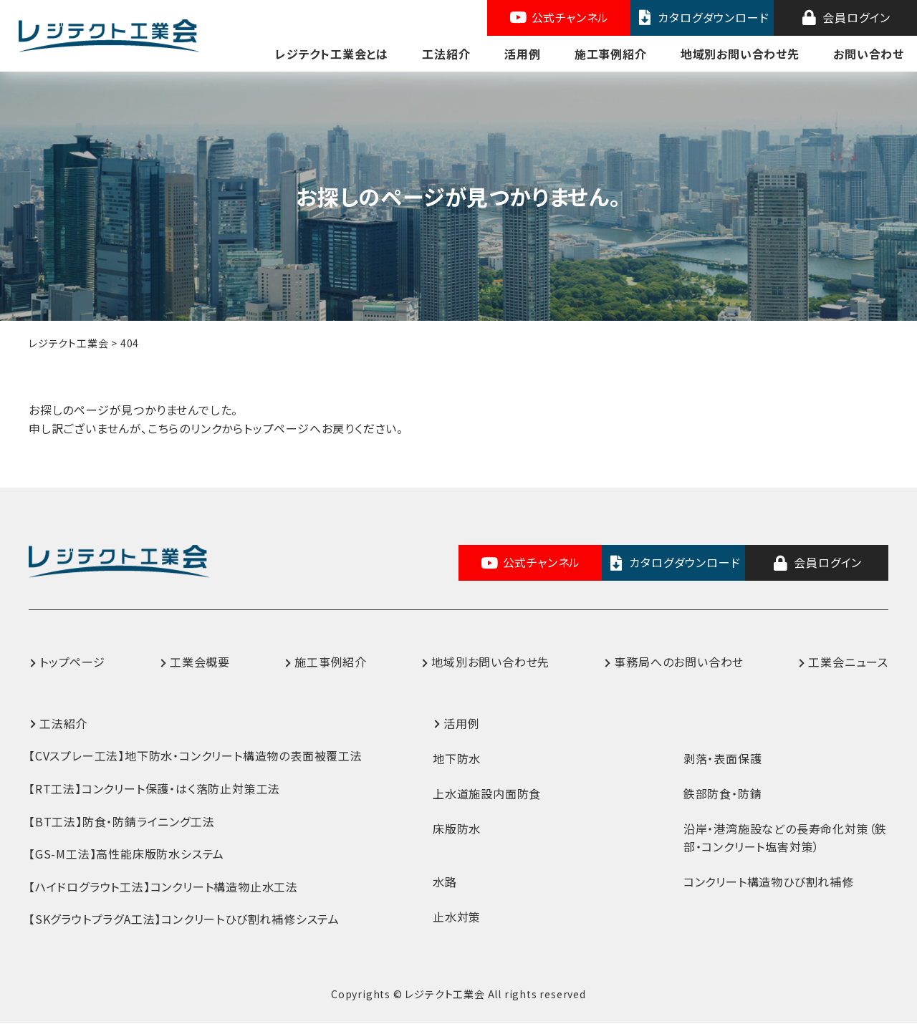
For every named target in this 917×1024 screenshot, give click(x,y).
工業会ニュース (848, 662)
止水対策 (457, 916)
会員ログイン (845, 17)
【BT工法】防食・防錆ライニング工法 (121, 821)
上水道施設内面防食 (487, 793)
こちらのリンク (185, 428)
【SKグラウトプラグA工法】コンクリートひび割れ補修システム (184, 919)
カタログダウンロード (702, 17)
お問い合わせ (868, 53)
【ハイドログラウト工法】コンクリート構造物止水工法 (163, 886)
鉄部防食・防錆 (722, 793)
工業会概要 (200, 662)
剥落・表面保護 (722, 758)
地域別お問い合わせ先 (740, 53)
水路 (445, 881)
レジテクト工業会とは (331, 53)
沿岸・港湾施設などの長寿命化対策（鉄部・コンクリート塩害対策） (785, 838)
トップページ (72, 662)
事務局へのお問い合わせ (679, 662)
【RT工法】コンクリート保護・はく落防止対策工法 (154, 788)
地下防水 (457, 758)
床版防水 (457, 828)
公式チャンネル (559, 17)
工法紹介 (446, 53)
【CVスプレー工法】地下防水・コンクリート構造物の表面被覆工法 (196, 756)
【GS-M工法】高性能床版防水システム (126, 854)
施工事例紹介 (611, 53)
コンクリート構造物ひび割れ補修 (768, 881)
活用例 (522, 53)
